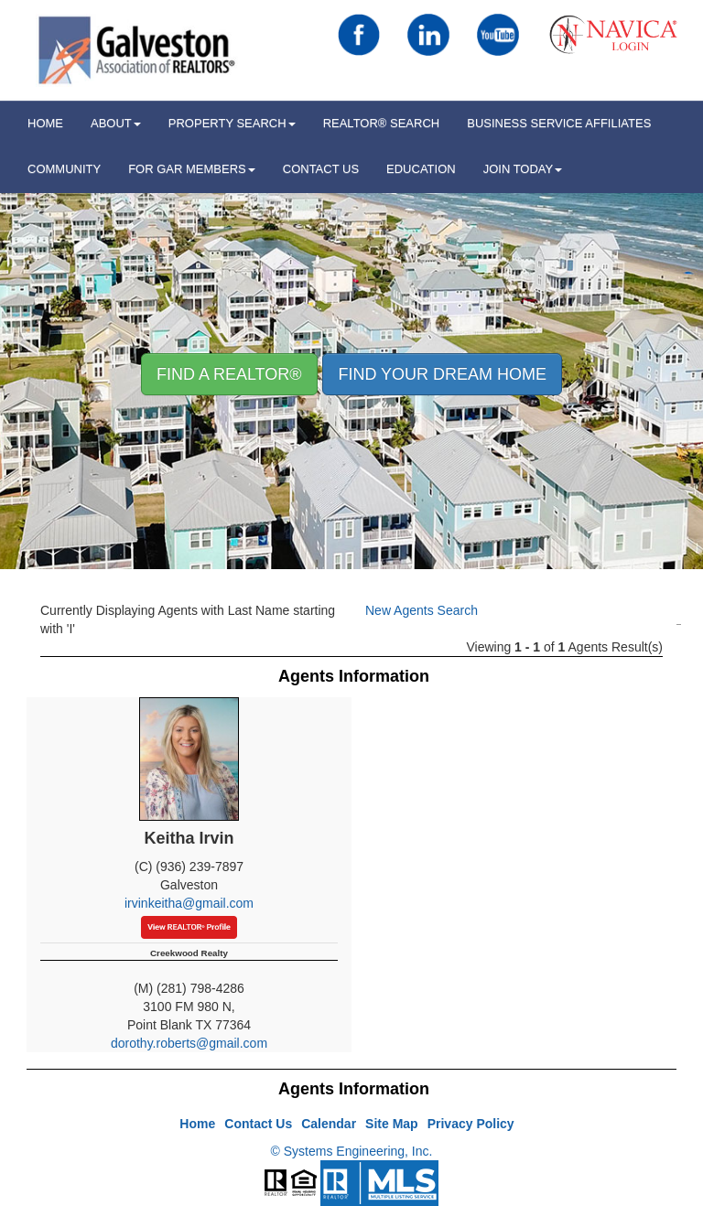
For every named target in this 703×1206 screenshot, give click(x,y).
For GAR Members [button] (191, 169)
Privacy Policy (470, 1123)
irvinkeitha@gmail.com (189, 903)
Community (64, 169)
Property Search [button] (232, 123)
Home (197, 1123)
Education (421, 169)
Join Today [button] (523, 169)
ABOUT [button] (116, 123)
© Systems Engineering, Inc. (352, 1151)
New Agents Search (421, 610)
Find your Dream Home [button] (442, 374)
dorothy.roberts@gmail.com (189, 1043)
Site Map (391, 1123)
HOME (45, 123)
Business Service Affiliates (559, 123)
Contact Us (321, 169)
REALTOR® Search (381, 123)
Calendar (328, 1123)
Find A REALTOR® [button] (229, 374)
